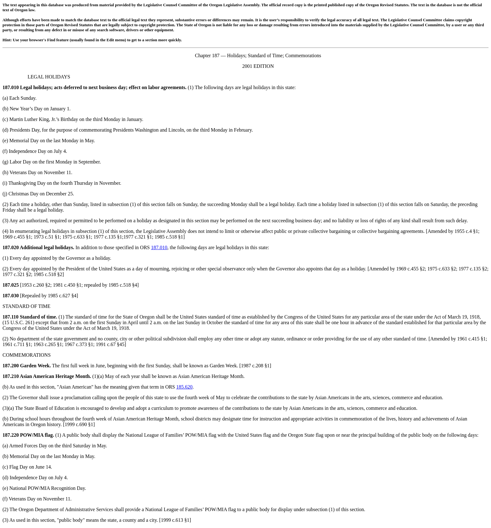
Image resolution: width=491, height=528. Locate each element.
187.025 (11, 285)
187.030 (11, 295)
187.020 (11, 247)
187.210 (11, 376)
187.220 (11, 435)
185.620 (184, 387)
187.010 (11, 87)
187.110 (10, 316)
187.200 (11, 365)
